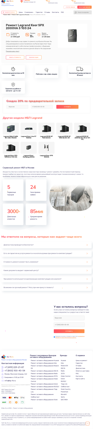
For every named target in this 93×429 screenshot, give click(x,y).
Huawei (63, 360)
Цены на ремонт (81, 360)
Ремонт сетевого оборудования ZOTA (44, 376)
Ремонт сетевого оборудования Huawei (45, 360)
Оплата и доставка (82, 371)
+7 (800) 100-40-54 (15, 371)
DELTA (63, 368)
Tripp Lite (64, 384)
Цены (21, 12)
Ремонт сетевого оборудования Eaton (44, 384)
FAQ (62, 12)
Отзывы (47, 12)
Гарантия (39, 12)
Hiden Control (65, 376)
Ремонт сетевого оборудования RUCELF (45, 386)
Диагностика (80, 368)
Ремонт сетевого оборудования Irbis (44, 363)
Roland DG (64, 366)
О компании (29, 12)
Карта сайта (80, 379)
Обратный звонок (84, 7)
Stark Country (65, 389)
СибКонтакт (65, 386)
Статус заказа (70, 7)
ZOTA (63, 373)
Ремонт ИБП (6, 14)
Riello (63, 371)
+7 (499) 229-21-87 (14, 367)
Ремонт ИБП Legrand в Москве (20, 14)
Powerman (64, 392)
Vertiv (63, 397)
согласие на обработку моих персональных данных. (69, 337)
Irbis (62, 363)
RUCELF (63, 381)
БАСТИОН (64, 400)
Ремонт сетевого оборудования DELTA (44, 371)
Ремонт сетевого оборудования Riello (44, 373)
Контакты (55, 12)
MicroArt (64, 394)
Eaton (63, 379)
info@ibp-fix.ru (10, 381)
